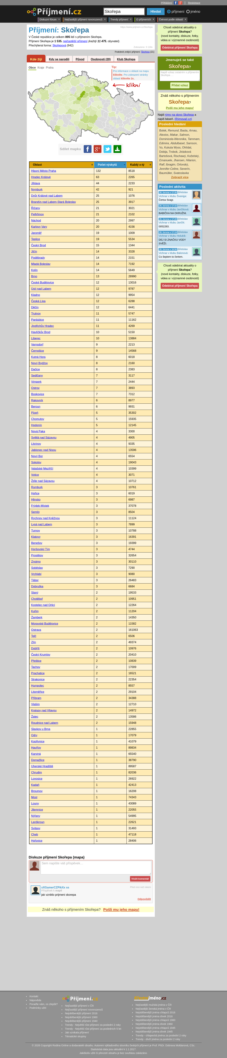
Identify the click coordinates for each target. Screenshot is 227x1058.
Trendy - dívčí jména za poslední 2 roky (157, 1039)
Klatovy (35, 536)
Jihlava (35, 183)
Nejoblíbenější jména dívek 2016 (154, 1016)
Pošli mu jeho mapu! (121, 909)
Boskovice (37, 394)
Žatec (34, 716)
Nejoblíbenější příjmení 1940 (81, 1021)
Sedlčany (37, 375)
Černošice (37, 350)
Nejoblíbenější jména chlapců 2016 (155, 1012)
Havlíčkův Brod (40, 332)
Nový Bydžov (39, 363)
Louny (35, 803)
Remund (173, 130)
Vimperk (36, 381)
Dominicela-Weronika (172, 139)
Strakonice (38, 679)
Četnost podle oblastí (172, 19)
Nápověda (35, 1000)
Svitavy (35, 828)
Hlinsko (35, 499)
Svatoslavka (181, 173)
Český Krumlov (40, 654)
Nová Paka (38, 431)
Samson (191, 143)
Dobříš (35, 648)
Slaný (34, 592)
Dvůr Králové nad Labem (47, 195)
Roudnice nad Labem (44, 722)
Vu (161, 147)
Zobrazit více (180, 177)
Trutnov (36, 313)
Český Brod (38, 245)
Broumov (37, 791)
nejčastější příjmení (75, 41)
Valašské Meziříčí (42, 468)
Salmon (184, 134)
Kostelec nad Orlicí (43, 605)
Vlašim (35, 704)
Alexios (163, 134)
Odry (34, 735)
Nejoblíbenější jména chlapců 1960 (155, 1020)
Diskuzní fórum (50, 19)
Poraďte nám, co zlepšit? (43, 1004)
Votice (35, 474)
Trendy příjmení (121, 19)
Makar (174, 134)
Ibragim (170, 164)
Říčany (35, 208)
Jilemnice (37, 809)
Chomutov (37, 418)
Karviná (36, 753)
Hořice (35, 493)
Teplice (35, 239)
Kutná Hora (38, 356)
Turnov (35, 530)
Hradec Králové (41, 177)
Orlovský (182, 164)
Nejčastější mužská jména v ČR (153, 1004)
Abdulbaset (177, 143)
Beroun (35, 406)
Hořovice (36, 840)
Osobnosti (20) (101, 59)
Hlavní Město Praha (43, 170)
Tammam (194, 139)
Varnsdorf (37, 344)
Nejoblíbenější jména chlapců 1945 (155, 1027)
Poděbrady (38, 257)
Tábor (35, 580)
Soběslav (37, 567)
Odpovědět (144, 899)
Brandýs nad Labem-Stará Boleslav (53, 201)
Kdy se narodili (59, 59)
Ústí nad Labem (41, 288)
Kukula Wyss (172, 147)
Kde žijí (36, 59)
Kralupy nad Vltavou (44, 710)
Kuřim (35, 611)
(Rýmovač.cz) (183, 118)
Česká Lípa (38, 301)
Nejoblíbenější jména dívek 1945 (154, 1031)
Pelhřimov (37, 214)
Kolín (34, 270)
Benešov (36, 543)
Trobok (173, 151)
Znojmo (36, 561)
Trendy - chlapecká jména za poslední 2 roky (160, 1035)
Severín (185, 168)
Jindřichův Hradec (42, 325)
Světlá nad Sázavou (43, 437)
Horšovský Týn (40, 549)
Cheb (34, 834)
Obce (32, 67)
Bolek (162, 130)
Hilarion (190, 160)
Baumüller (165, 173)
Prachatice (38, 673)
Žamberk (36, 617)
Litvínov (36, 443)
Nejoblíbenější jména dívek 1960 (154, 1024)
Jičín (34, 251)
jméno (195, 11)
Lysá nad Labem (41, 524)
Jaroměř (36, 232)
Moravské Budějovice (44, 623)
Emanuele (165, 160)
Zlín (33, 642)
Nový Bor (37, 456)
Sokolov (36, 462)
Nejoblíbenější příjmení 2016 (81, 1013)
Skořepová (59, 45)
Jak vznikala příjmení (77, 1032)
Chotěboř (37, 598)
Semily (35, 511)
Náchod (36, 220)
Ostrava (36, 629)
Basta (183, 130)
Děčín (35, 307)
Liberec (35, 338)
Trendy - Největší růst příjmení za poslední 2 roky (93, 1024)
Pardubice (37, 319)
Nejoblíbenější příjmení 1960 (81, 1017)
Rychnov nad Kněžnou (45, 518)
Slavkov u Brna (40, 729)
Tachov (35, 667)
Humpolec (37, 685)
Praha (50, 67)
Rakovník (37, 400)
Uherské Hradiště (42, 766)
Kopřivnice (38, 741)
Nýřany (35, 815)
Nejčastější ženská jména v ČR (153, 1008)
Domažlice (38, 760)
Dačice (35, 369)
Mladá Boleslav (41, 263)
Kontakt (33, 996)
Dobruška (37, 586)
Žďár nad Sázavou (43, 480)
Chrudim (36, 772)
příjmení (178, 11)
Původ (80, 59)
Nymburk (37, 189)
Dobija (163, 151)
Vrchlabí (36, 574)
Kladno (35, 294)
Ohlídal (186, 147)
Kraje (41, 67)
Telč (33, 636)
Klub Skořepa (126, 59)
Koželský (193, 156)
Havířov (36, 747)
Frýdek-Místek (40, 505)
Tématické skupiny (75, 1036)
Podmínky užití (37, 1007)
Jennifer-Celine (168, 168)
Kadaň (35, 784)
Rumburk (37, 487)
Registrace (194, 2)
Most (34, 797)
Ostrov (35, 387)
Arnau (193, 130)
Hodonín (36, 425)
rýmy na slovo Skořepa (179, 114)
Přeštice (36, 660)
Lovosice (36, 778)
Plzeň (34, 412)
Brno (34, 276)
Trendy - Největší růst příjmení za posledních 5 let (93, 1028)
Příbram (36, 698)
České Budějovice (42, 282)
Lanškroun (38, 822)
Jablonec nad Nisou (43, 449)
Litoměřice (37, 691)
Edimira (164, 143)
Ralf (161, 164)
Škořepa (145, 51)
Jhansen (179, 160)
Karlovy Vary (39, 226)
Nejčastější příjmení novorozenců (85, 19)
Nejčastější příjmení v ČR (79, 1005)
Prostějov (37, 555)
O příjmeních (145, 19)
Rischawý (180, 156)
